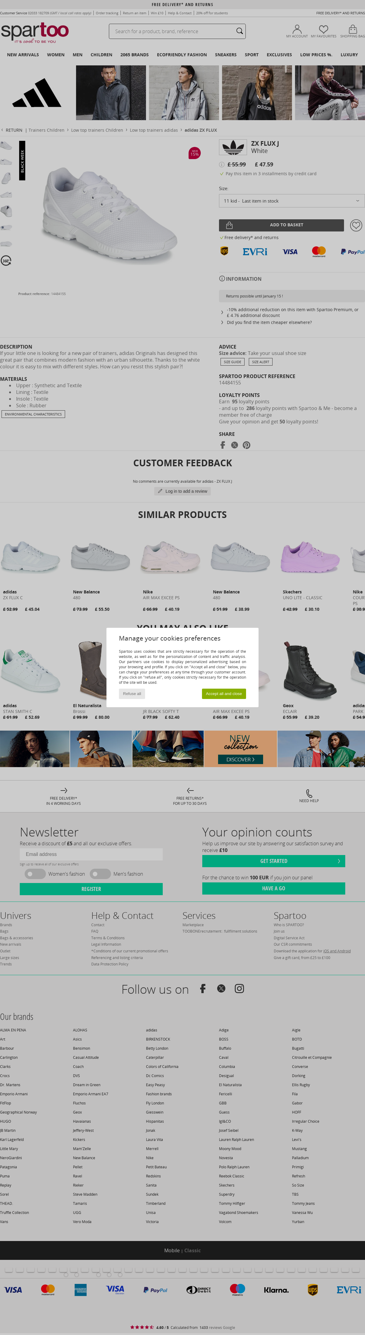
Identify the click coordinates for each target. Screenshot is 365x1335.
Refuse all (132, 693)
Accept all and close (224, 693)
